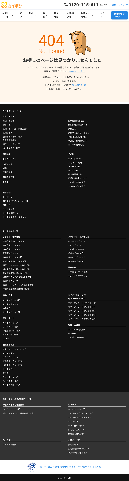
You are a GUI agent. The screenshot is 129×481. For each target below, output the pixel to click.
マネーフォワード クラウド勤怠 (82, 313)
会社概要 (6, 195)
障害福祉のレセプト (11, 251)
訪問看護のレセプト (11, 255)
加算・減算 (7, 162)
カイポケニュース (10, 321)
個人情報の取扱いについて (14, 199)
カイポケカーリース (11, 310)
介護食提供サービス (11, 329)
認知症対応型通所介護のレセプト (17, 275)
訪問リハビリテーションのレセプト (18, 283)
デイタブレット (75, 243)
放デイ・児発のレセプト (13, 260)
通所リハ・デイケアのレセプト (16, 264)
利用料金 (6, 152)
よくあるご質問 (75, 160)
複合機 (6, 371)
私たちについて (75, 156)
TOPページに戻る (76, 71)
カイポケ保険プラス (11, 383)
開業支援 (56, 15)
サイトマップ (8, 207)
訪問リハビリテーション (78, 131)
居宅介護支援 (8, 119)
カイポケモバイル (10, 299)
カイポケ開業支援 (76, 142)
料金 (21, 15)
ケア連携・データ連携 (78, 270)
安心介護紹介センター (78, 448)
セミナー (101, 15)
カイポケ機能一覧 (10, 229)
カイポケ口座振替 (76, 335)
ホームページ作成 (10, 325)
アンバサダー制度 (76, 184)
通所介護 (6, 122)
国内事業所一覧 (75, 172)
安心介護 (72, 444)
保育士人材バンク (76, 433)
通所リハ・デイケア (11, 142)
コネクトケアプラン (77, 275)
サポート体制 (74, 164)
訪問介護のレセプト (11, 247)
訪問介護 (15, 126)
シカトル (72, 420)
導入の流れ (73, 168)
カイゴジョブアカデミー (78, 416)
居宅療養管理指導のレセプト (15, 271)
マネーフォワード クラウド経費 (82, 317)
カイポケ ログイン (11, 211)
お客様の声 (69, 15)
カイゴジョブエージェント (79, 412)
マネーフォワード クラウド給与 (82, 309)
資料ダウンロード (118, 15)
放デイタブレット (76, 256)
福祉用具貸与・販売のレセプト (16, 267)
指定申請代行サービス (12, 363)
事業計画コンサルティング (14, 348)
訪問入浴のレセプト (11, 279)
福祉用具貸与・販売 (11, 146)
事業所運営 (7, 170)
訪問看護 (6, 131)
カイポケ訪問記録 (76, 247)
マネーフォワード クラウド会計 (82, 305)
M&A (5, 337)
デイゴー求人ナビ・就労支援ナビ (17, 412)
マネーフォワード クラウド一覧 (82, 301)
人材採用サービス (10, 379)
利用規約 (6, 203)
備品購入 (6, 306)
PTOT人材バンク (75, 428)
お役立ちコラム (9, 157)
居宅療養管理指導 (76, 119)
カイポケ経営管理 (10, 333)
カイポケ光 (7, 367)
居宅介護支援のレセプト (13, 240)
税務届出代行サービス (12, 359)
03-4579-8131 (79, 84)
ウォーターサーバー (11, 375)
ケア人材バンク (75, 424)
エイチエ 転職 (9, 444)
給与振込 (72, 332)
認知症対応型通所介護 (78, 123)
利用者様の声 (8, 175)
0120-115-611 (64, 81)
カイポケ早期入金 (76, 180)
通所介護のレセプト (11, 243)
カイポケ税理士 (9, 352)
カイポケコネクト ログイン (14, 215)
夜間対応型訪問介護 (77, 134)
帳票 (5, 166)
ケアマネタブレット (77, 240)
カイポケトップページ (12, 109)
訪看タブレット (75, 252)
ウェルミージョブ (76, 408)
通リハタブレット (76, 260)
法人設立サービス (10, 355)
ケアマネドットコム (77, 452)
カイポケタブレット (11, 302)
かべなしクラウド (10, 408)
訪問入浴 (72, 127)
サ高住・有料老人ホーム (78, 138)
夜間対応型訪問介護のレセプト (16, 287)
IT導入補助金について (77, 176)
